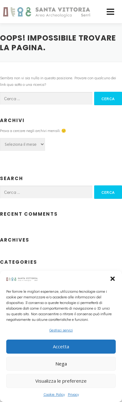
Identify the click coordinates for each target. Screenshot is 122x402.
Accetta (61, 346)
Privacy (73, 394)
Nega (61, 363)
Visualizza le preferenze (61, 381)
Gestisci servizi (61, 329)
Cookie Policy (54, 394)
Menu (109, 11)
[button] (112, 279)
